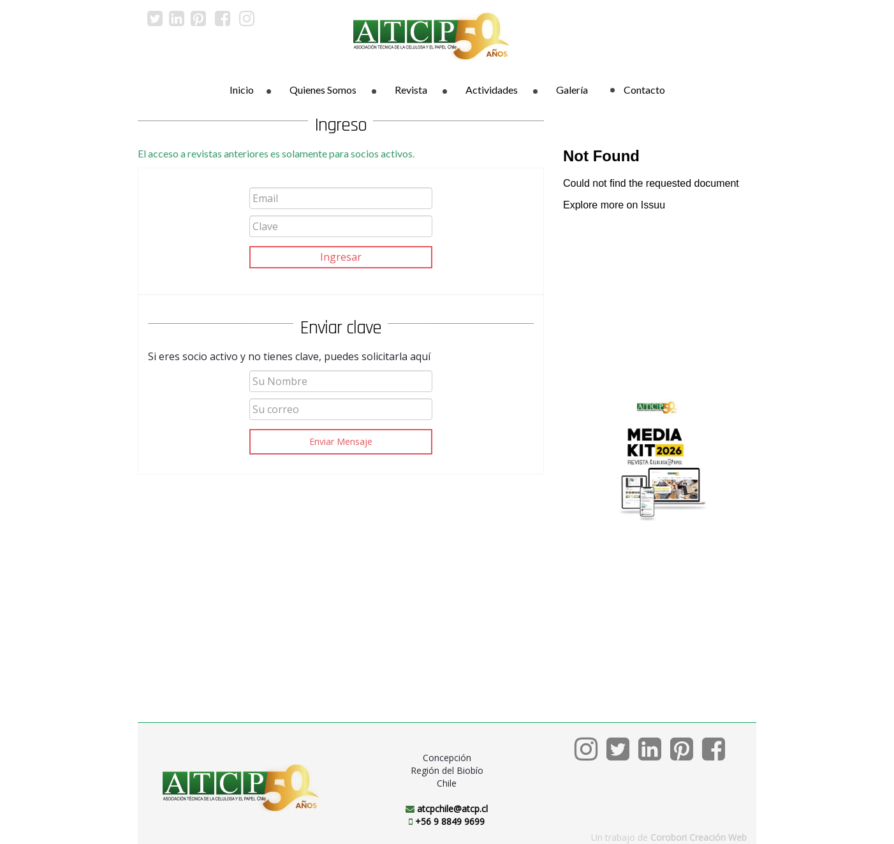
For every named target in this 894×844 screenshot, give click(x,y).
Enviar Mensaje (340, 441)
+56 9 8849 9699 (450, 821)
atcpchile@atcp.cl (452, 809)
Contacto (637, 90)
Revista (411, 90)
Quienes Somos (322, 90)
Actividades (491, 90)
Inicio (242, 90)
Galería (572, 90)
